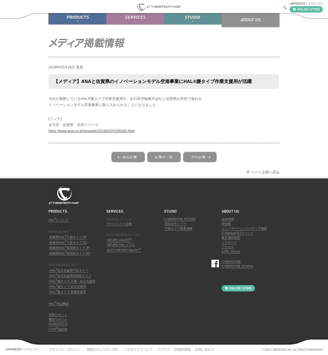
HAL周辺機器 (59, 304)
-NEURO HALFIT (119, 240)
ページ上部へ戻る (265, 172)
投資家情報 (182, 349)
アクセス (228, 247)
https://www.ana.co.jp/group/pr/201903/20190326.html (91, 131)
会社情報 (228, 219)
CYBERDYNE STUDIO (180, 219)
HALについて (59, 220)
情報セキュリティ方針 (102, 349)
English (31, 349)
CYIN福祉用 (58, 329)
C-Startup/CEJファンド (238, 233)
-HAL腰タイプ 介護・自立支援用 (72, 281)
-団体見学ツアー (175, 224)
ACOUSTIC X (58, 324)
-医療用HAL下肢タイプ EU (68, 242)
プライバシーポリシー (64, 349)
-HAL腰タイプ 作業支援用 (67, 292)
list (164, 157)
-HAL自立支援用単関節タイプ (70, 276)
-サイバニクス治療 (119, 224)
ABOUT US (251, 20)
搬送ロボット (58, 319)
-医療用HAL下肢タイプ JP (68, 237)
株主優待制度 (231, 237)
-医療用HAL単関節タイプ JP (69, 248)
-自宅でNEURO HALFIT (123, 250)
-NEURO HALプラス (120, 245)
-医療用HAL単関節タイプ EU (69, 253)
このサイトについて (137, 349)
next (200, 157)
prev (128, 157)
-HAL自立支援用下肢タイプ (68, 270)
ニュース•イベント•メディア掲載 (244, 228)
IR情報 (226, 224)
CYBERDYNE (231, 262)
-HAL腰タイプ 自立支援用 (67, 286)
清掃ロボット (58, 315)
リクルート (229, 242)
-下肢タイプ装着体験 (178, 228)
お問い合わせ (231, 251)
